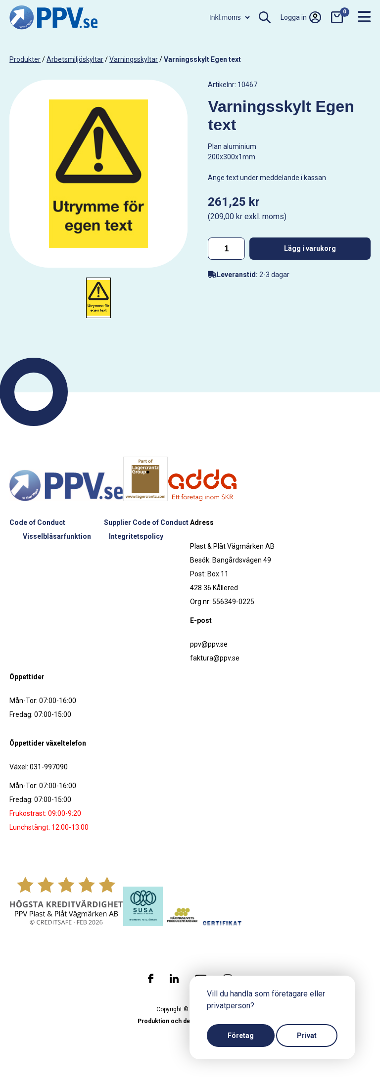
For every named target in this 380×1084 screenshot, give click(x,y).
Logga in (301, 17)
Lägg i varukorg (310, 248)
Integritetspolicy (136, 536)
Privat (307, 1035)
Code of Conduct (37, 522)
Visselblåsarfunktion (57, 536)
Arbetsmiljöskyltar (75, 59)
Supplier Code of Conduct (146, 522)
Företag (241, 1035)
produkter (25, 59)
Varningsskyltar (133, 59)
